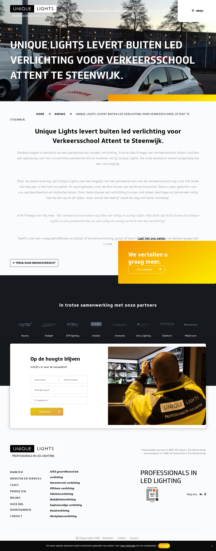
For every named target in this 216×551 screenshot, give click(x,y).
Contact (166, 11)
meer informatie (128, 545)
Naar (144, 269)
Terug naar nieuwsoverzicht (34, 263)
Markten (78, 11)
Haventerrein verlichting (65, 483)
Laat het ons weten (152, 238)
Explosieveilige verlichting (66, 505)
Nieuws (141, 11)
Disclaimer (108, 538)
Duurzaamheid (20, 510)
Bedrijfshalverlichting (63, 499)
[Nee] (211, 545)
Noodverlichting (59, 511)
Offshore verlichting (62, 488)
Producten (129, 11)
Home (40, 114)
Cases (116, 11)
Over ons (153, 11)
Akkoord (164, 545)
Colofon (122, 538)
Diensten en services (98, 11)
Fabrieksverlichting (61, 494)
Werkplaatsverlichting (63, 516)
